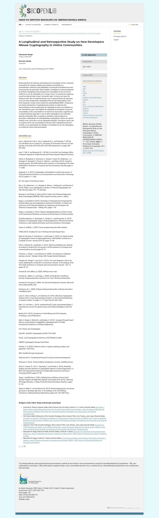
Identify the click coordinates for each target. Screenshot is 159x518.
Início (21, 31)
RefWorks (86, 111)
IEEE (84, 102)
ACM (84, 89)
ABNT (84, 86)
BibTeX (85, 93)
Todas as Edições (33, 24)
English (116, 40)
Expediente (67, 24)
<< (19, 446)
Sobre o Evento (51, 24)
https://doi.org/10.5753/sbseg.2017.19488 (38, 69)
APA (84, 91)
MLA (84, 104)
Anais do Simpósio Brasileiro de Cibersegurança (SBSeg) (52, 20)
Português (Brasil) (120, 36)
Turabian (85, 113)
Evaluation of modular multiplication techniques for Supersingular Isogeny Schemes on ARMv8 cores (58, 418)
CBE (84, 95)
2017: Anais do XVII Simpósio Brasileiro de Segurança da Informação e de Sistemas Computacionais (59, 33)
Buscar (134, 24)
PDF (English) (90, 55)
